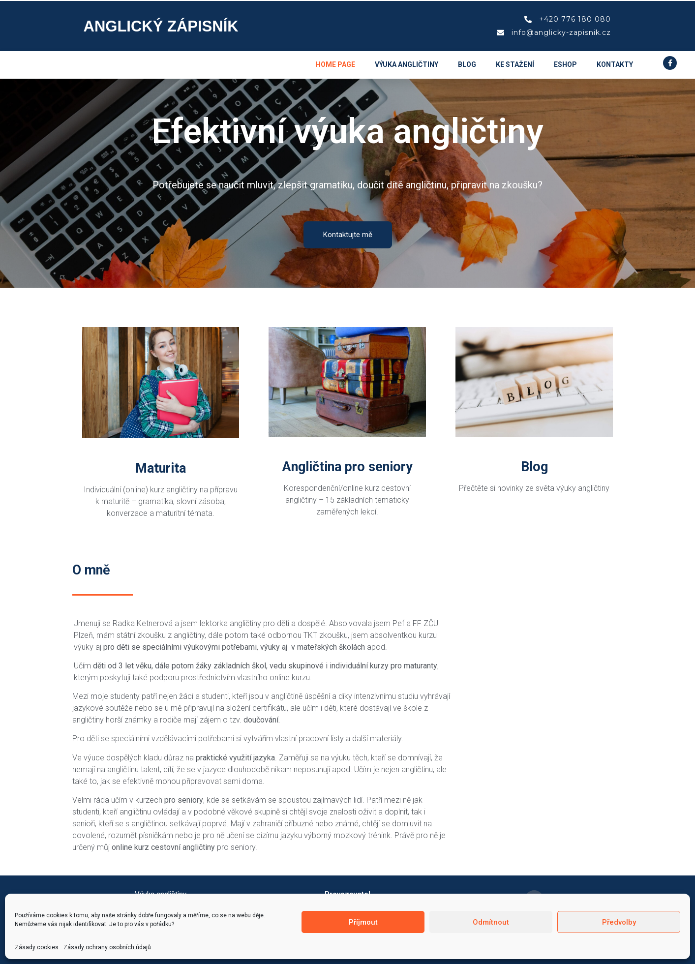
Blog (467, 64)
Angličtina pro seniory (347, 467)
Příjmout (363, 922)
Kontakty (615, 64)
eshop (565, 64)
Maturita (160, 468)
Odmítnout (491, 922)
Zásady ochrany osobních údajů (107, 947)
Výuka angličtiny (406, 64)
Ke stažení (515, 64)
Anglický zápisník (161, 26)
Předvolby (619, 922)
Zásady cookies (37, 947)
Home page (335, 64)
